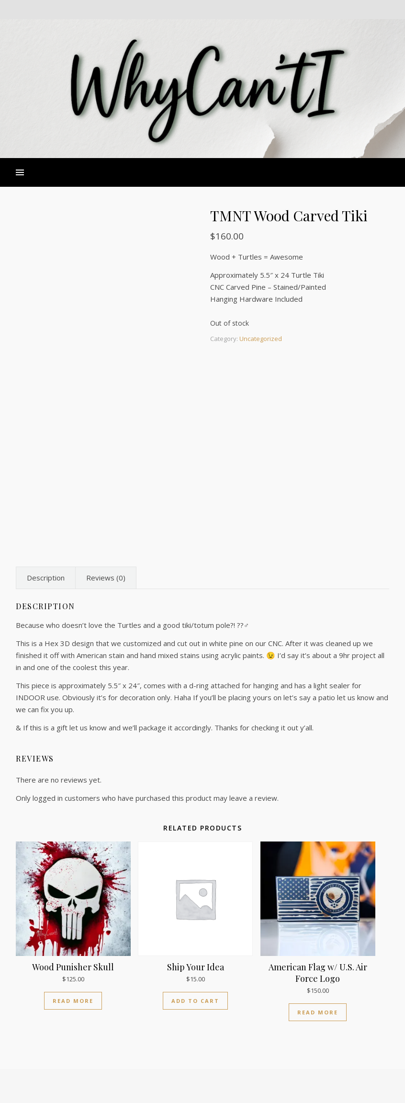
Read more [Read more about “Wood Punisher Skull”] (73, 1000)
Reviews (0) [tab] (105, 577)
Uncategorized (260, 338)
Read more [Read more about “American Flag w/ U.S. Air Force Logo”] (317, 1012)
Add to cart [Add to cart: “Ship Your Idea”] (195, 1000)
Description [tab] (46, 577)
